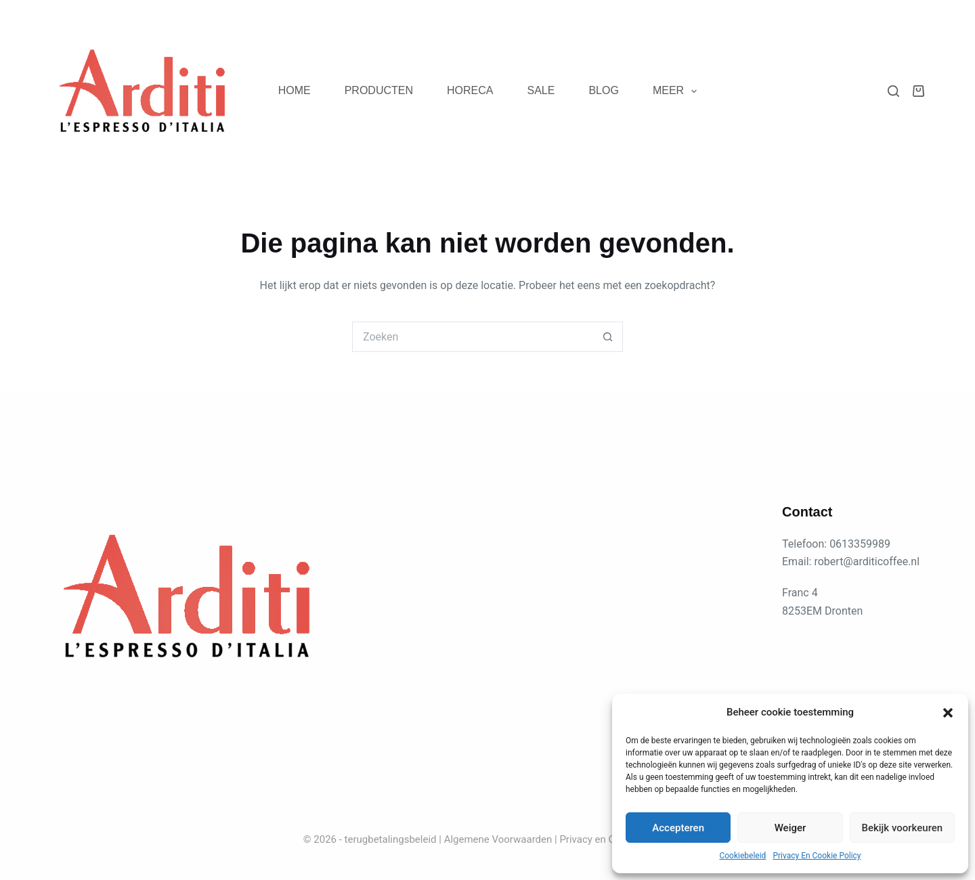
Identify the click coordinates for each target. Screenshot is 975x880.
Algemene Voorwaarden (498, 839)
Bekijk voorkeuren (901, 828)
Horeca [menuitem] (470, 90)
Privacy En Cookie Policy (817, 855)
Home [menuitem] (294, 90)
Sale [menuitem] (541, 90)
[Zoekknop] (607, 337)
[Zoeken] (893, 91)
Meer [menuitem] (677, 91)
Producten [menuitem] (379, 90)
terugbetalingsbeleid (391, 839)
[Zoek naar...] (472, 337)
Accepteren (678, 828)
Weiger (790, 828)
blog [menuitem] (603, 90)
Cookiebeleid (742, 855)
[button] (948, 713)
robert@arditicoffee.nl (866, 561)
